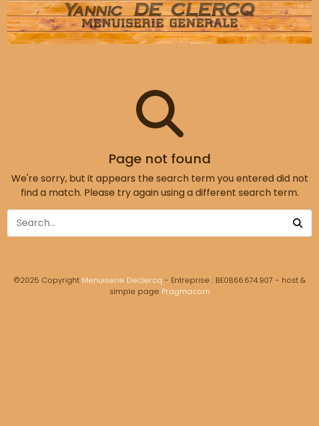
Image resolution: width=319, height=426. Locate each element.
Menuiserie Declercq (122, 280)
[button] (297, 223)
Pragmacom (186, 291)
